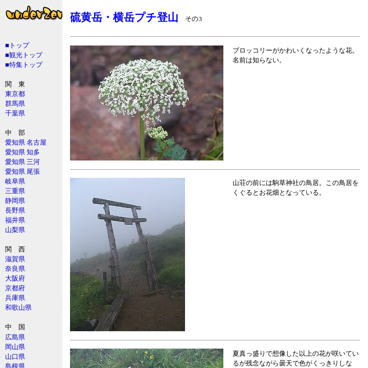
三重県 (15, 191)
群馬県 (15, 103)
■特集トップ (23, 64)
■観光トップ (23, 55)
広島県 (15, 337)
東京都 (15, 94)
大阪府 (15, 278)
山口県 (15, 356)
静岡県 (15, 200)
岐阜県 (15, 181)
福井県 (15, 220)
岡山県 (15, 347)
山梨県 (15, 230)
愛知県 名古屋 (26, 142)
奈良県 (15, 268)
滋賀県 (15, 259)
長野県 (15, 210)
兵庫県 (15, 298)
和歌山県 (18, 307)
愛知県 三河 (22, 162)
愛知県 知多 (22, 152)
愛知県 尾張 (22, 171)
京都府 (15, 288)
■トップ (17, 45)
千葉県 (15, 113)
